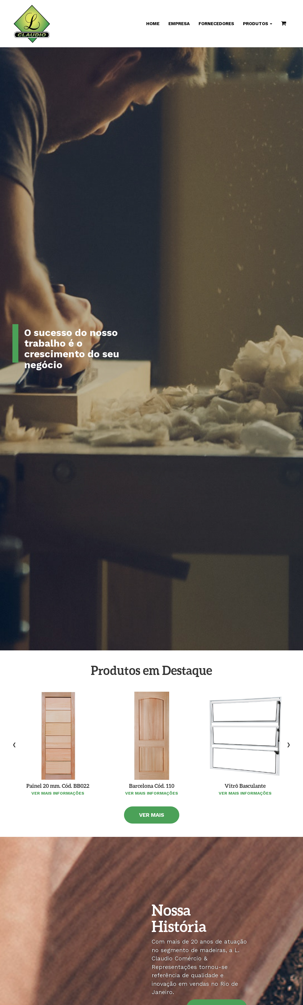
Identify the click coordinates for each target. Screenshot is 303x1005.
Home (152, 23)
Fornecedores (216, 23)
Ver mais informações (57, 793)
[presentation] (14, 744)
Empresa (179, 23)
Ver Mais (151, 815)
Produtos (257, 23)
